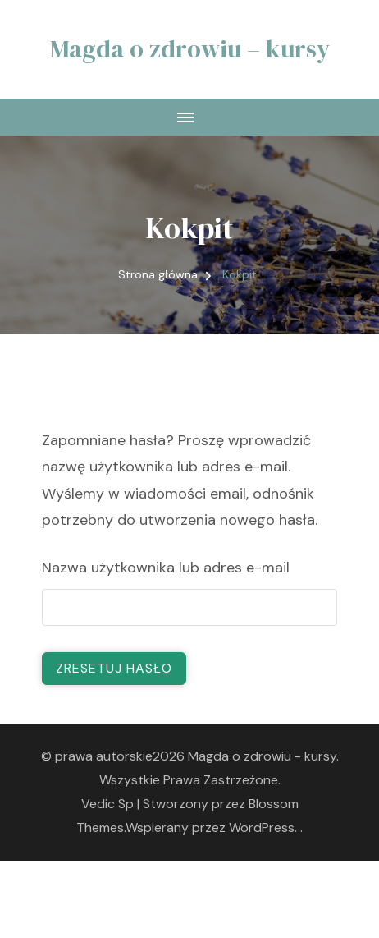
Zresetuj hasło (114, 668)
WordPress (262, 827)
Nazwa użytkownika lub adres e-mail (166, 567)
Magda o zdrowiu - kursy (262, 756)
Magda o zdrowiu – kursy (190, 49)
